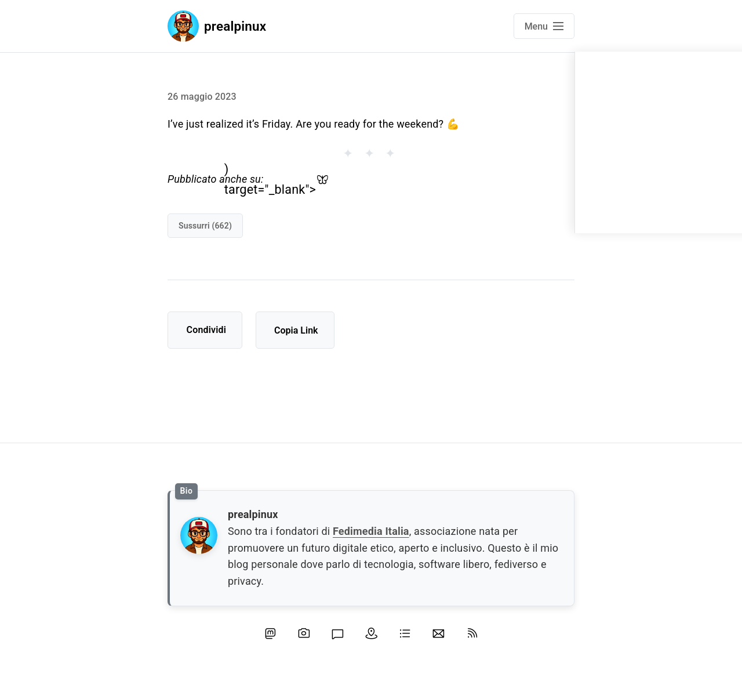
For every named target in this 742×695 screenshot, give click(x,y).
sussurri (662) (205, 225)
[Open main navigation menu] (544, 26)
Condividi (207, 329)
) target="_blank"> (276, 179)
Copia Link (296, 330)
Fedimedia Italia (371, 531)
